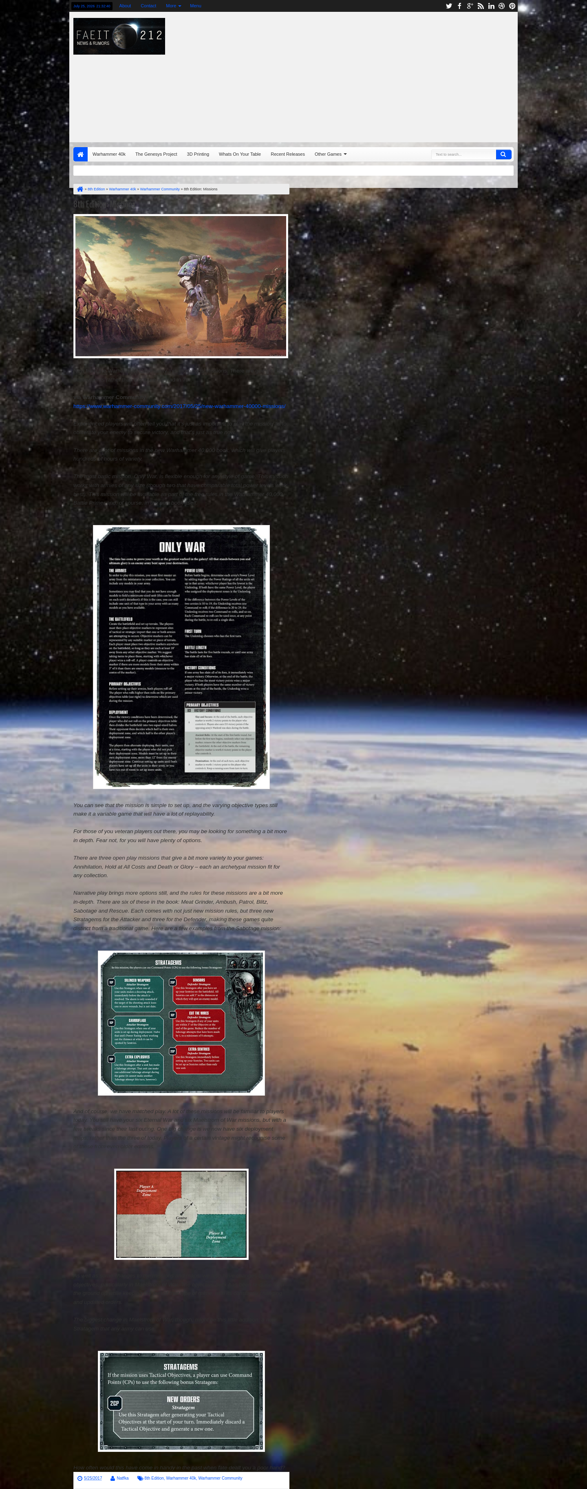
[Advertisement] (402, 75)
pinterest (512, 6)
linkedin (491, 6)
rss (480, 6)
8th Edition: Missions (104, 204)
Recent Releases (288, 154)
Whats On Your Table (240, 154)
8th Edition (154, 1478)
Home (80, 154)
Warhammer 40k (109, 154)
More (171, 5)
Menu (195, 5)
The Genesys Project (156, 154)
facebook (459, 6)
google (470, 6)
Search (504, 154)
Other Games (328, 154)
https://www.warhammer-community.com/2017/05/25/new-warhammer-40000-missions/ (179, 406)
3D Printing (198, 154)
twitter (449, 6)
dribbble (502, 6)
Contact (148, 5)
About (125, 5)
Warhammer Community (221, 1478)
